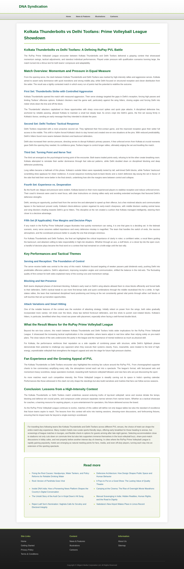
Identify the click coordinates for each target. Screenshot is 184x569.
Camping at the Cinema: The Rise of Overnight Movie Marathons (125, 489)
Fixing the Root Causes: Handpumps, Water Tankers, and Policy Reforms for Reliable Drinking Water (60, 475)
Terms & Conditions (29, 554)
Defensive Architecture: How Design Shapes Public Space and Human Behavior (124, 475)
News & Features (83, 16)
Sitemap (122, 545)
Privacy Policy (27, 550)
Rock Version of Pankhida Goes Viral (48, 481)
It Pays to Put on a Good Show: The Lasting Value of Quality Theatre (123, 482)
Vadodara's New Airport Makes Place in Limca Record (120, 504)
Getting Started (27, 545)
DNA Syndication (33, 6)
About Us (122, 541)
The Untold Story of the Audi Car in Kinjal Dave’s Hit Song (57, 496)
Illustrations (100, 16)
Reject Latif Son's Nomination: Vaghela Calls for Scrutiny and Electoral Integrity (59, 505)
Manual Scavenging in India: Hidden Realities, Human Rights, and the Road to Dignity (123, 498)
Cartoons (114, 16)
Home (68, 16)
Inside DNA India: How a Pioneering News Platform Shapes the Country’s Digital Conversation (60, 490)
